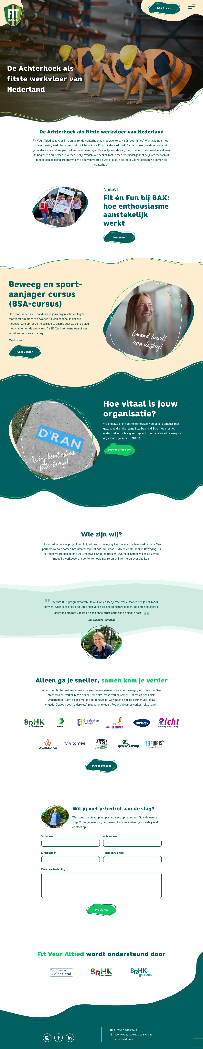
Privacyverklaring (121, 1039)
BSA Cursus (164, 8)
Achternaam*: (111, 836)
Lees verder (25, 351)
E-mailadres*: (49, 852)
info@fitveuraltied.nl (123, 1029)
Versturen (101, 910)
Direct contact (101, 765)
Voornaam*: (48, 836)
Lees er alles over (119, 449)
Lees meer (119, 237)
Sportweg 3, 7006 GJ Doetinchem (130, 1034)
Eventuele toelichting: (53, 869)
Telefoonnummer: (113, 852)
